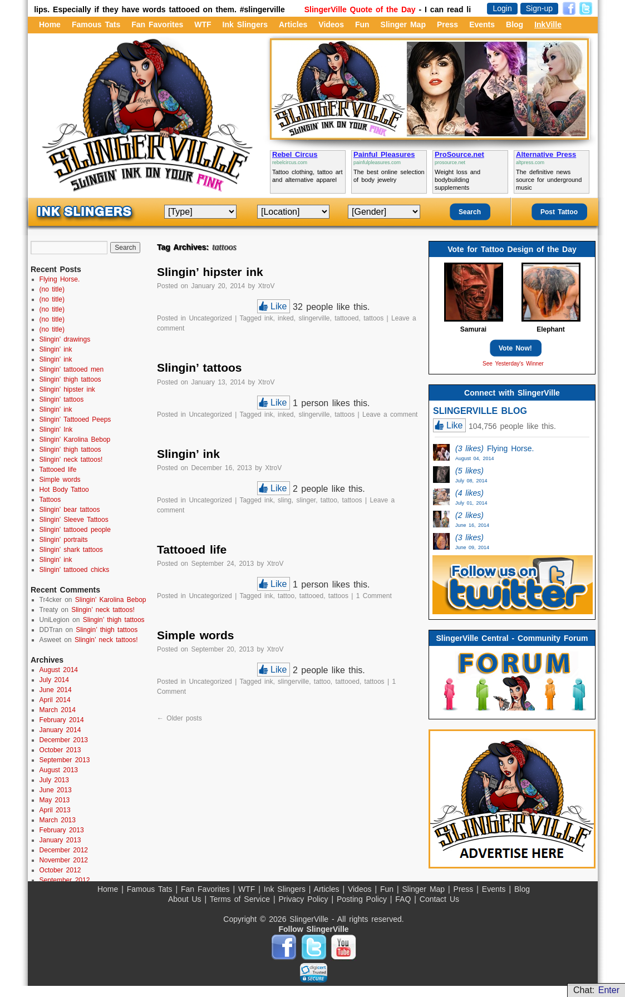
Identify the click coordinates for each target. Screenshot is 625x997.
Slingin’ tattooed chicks (75, 570)
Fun (362, 24)
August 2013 (59, 770)
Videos (331, 24)
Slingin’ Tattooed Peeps (75, 419)
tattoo (329, 500)
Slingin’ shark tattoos (71, 550)
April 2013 (55, 810)
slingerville (313, 318)
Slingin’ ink (188, 453)
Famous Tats (96, 24)
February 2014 (62, 720)
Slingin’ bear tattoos (70, 510)
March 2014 (58, 710)
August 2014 (59, 670)
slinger (306, 500)
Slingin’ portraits (64, 540)
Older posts (179, 718)
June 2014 (56, 690)
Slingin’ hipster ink (210, 271)
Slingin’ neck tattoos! (71, 459)
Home (50, 24)
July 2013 (54, 780)
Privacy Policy (304, 899)
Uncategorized (210, 318)
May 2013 (55, 800)
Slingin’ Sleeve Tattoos (74, 520)
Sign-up (539, 8)
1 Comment (374, 596)
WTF (202, 24)
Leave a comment (389, 414)
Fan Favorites (157, 24)
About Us (186, 899)
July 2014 (54, 680)
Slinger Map (403, 24)
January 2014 (60, 730)
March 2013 (58, 820)
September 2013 (65, 760)
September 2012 (65, 880)
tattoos (373, 318)
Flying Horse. (60, 279)
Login (502, 8)
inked (286, 318)
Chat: (596, 990)
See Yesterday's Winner (513, 364)
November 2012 (64, 860)
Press (447, 24)
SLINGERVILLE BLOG (480, 411)
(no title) (52, 289)
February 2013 (62, 830)
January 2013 (60, 840)
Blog (514, 24)
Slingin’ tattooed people (75, 530)
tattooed (346, 318)
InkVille (548, 24)
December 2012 (64, 850)
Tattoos (50, 500)
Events (482, 24)
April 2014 (55, 700)
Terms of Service (241, 899)
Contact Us (439, 899)
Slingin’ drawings (65, 339)
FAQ (404, 899)
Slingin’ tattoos (199, 367)
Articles (293, 24)
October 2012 (60, 870)
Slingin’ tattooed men (72, 369)
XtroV (266, 286)
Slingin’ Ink (56, 429)
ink (268, 318)
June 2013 (56, 790)
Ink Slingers (245, 24)
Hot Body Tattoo (64, 489)
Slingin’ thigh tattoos (70, 379)
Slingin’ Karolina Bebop (75, 439)
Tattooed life (192, 549)
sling (285, 500)
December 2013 (64, 740)
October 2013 (60, 750)
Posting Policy (363, 899)
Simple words (195, 635)
